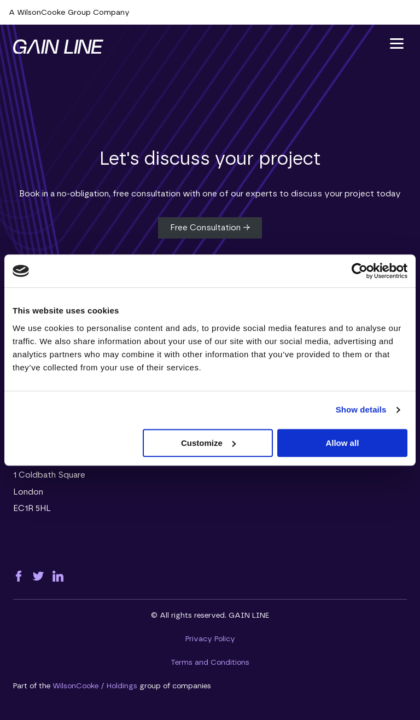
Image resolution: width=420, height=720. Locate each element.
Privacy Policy (210, 639)
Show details (361, 409)
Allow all (342, 443)
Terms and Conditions (210, 662)
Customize (208, 443)
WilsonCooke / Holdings (94, 686)
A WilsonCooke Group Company (69, 12)
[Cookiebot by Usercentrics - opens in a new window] (359, 271)
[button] (397, 43)
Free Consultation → (210, 228)
